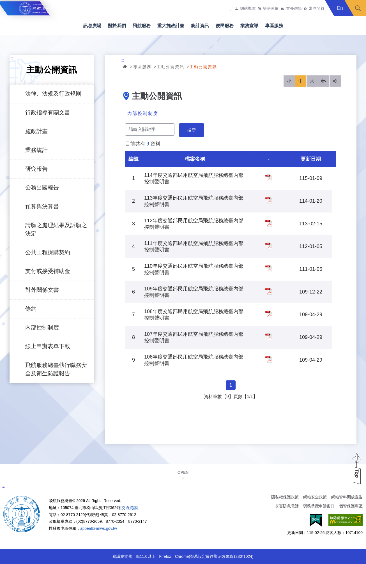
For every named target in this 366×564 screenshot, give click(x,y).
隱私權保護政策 (285, 497)
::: (232, 9)
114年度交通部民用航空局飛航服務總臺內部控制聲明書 (268, 177)
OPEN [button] (183, 472)
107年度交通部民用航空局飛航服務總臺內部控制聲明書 (268, 336)
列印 (323, 81)
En (340, 8)
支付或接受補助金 (47, 271)
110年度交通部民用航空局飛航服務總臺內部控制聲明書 (268, 268)
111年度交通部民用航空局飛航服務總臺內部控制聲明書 (268, 245)
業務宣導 (249, 25)
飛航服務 (142, 25)
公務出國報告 (42, 187)
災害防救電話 (287, 506)
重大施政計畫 (170, 25)
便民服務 (225, 25)
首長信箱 (294, 9)
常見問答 (316, 9)
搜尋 (358, 8)
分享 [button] (335, 81)
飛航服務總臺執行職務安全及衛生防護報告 (56, 369)
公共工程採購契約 (47, 252)
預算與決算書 (42, 206)
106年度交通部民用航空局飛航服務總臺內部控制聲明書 (268, 359)
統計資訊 (200, 25)
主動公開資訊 (170, 66)
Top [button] (357, 473)
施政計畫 (36, 131)
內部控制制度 (42, 327)
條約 (30, 309)
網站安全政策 (315, 497)
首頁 (125, 66)
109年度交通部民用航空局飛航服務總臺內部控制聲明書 (268, 291)
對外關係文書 (42, 290)
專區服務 (274, 25)
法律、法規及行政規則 (53, 94)
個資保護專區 (351, 506)
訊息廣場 (92, 25)
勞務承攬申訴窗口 (319, 506)
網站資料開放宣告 (347, 497)
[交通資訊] (129, 507)
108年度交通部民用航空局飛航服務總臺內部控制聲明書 (268, 314)
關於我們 (117, 25)
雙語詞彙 (270, 9)
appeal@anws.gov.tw (98, 528)
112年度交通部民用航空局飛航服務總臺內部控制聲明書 (268, 223)
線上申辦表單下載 (47, 346)
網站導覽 (248, 9)
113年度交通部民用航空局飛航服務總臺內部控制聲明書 (268, 200)
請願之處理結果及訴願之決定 (56, 229)
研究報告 (36, 169)
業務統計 (36, 150)
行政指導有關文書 (47, 112)
